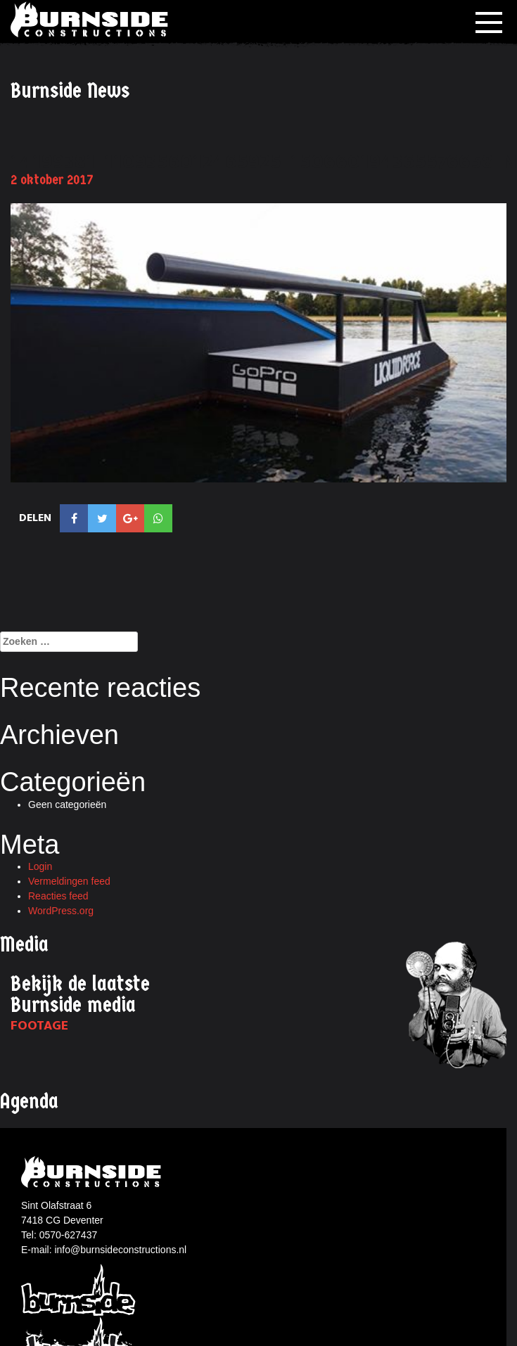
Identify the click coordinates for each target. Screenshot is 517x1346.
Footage (39, 1026)
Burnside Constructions (91, 19)
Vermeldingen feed (69, 881)
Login (40, 866)
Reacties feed (58, 896)
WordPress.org (61, 910)
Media (24, 944)
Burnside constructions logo (93, 1172)
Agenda (29, 1101)
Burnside (79, 1289)
